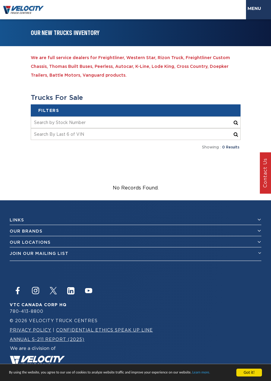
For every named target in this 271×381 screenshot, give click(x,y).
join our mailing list (135, 253)
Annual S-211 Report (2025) (47, 339)
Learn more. (201, 373)
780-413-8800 (26, 311)
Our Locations (135, 242)
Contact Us (265, 173)
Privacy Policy (30, 329)
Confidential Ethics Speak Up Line (104, 329)
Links (135, 220)
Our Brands (135, 231)
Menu (255, 8)
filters (48, 110)
